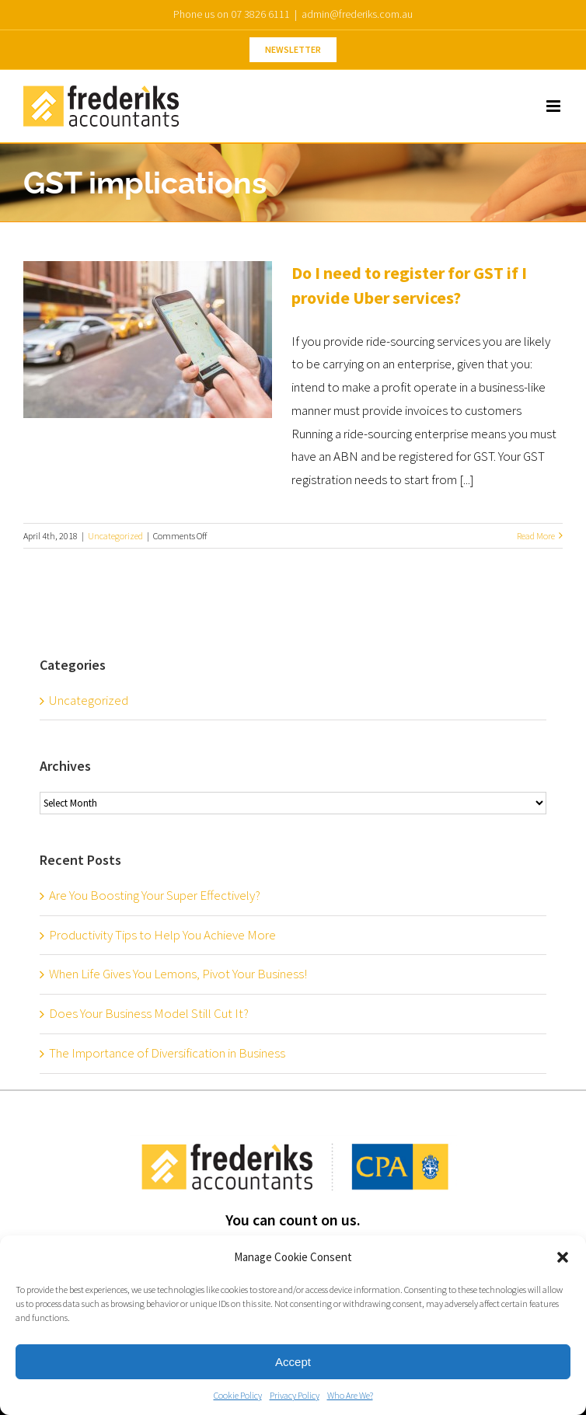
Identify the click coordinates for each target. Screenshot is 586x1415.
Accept (293, 1361)
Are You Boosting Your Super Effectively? (154, 895)
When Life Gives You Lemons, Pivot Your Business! (178, 973)
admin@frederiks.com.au (357, 14)
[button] (562, 1257)
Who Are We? (350, 1395)
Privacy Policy (294, 1395)
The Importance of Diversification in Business (167, 1052)
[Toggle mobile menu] (554, 106)
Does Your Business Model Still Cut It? (149, 1013)
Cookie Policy (238, 1395)
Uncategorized (115, 536)
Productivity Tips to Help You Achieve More (162, 934)
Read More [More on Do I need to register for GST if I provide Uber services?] (536, 536)
